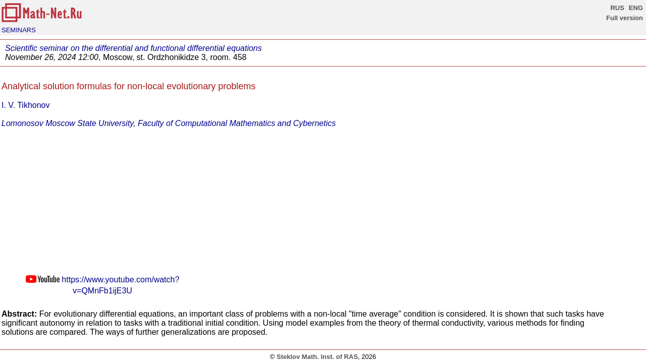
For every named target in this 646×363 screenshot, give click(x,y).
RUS (617, 8)
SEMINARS (19, 30)
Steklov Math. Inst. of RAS (317, 356)
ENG (636, 8)
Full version (624, 18)
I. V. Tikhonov (25, 105)
